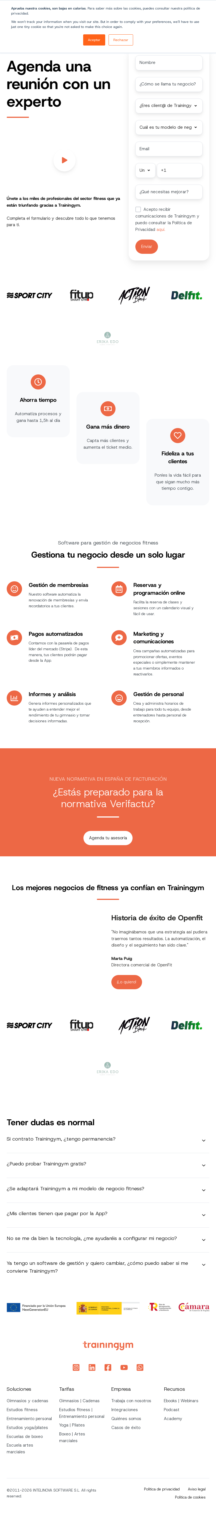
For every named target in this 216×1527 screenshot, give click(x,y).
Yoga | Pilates (72, 1424)
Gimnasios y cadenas (27, 1400)
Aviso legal (197, 1488)
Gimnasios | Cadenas (79, 1400)
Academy (173, 1417)
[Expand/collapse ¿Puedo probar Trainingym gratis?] (203, 1164)
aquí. (160, 228)
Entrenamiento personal (29, 1417)
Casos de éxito (125, 1426)
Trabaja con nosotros (131, 1400)
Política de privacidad (162, 1488)
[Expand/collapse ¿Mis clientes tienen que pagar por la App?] (203, 1214)
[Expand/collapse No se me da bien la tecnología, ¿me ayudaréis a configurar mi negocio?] (203, 1238)
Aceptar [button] (94, 40)
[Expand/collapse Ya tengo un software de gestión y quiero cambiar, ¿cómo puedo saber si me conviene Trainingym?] (203, 1263)
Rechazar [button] (120, 40)
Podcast (171, 1409)
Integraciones (124, 1409)
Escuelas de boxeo (25, 1435)
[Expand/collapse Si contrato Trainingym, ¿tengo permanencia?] (203, 1139)
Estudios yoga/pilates (27, 1426)
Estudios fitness (22, 1409)
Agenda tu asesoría (108, 837)
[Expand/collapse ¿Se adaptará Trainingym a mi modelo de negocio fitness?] (203, 1189)
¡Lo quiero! (126, 981)
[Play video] (64, 160)
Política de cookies (190, 1496)
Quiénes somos (126, 1417)
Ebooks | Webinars (181, 1400)
